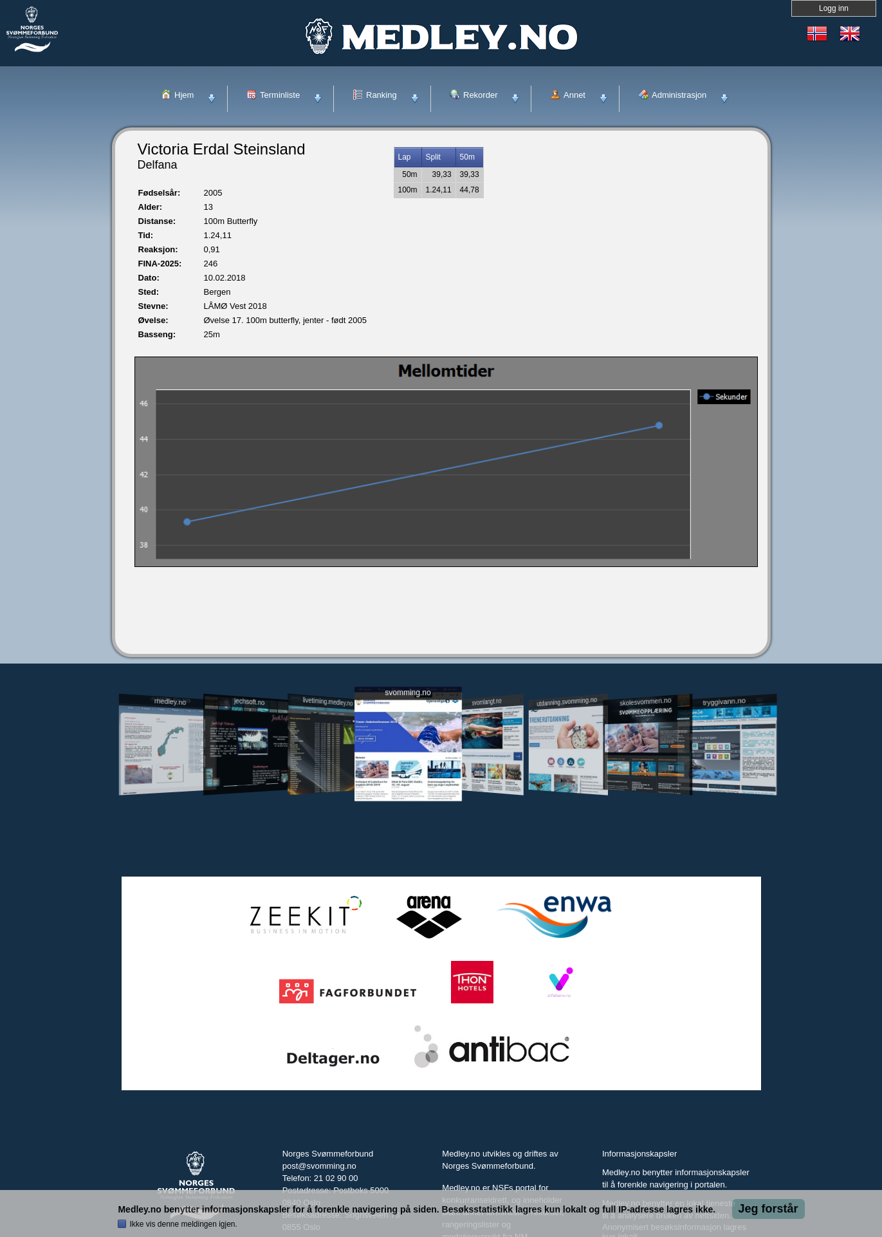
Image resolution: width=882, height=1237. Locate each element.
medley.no (170, 701)
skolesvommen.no (645, 701)
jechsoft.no (249, 701)
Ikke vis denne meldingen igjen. (183, 1224)
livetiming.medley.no (327, 701)
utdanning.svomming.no (567, 701)
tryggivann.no (724, 702)
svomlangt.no (487, 702)
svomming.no (407, 693)
